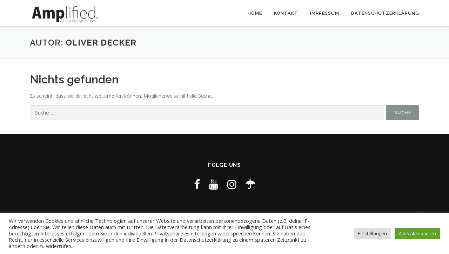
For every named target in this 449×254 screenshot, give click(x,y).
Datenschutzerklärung (385, 13)
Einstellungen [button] (372, 233)
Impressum (324, 13)
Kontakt (286, 13)
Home (255, 13)
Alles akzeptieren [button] (417, 233)
